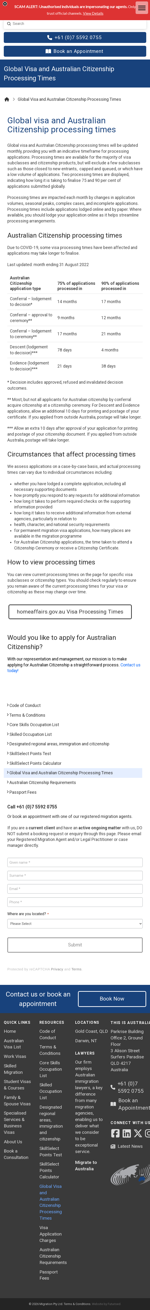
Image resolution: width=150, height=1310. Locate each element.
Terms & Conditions (77, 1304)
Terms (77, 969)
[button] (142, 8)
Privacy (57, 969)
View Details (93, 13)
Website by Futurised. (106, 1304)
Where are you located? (28, 914)
